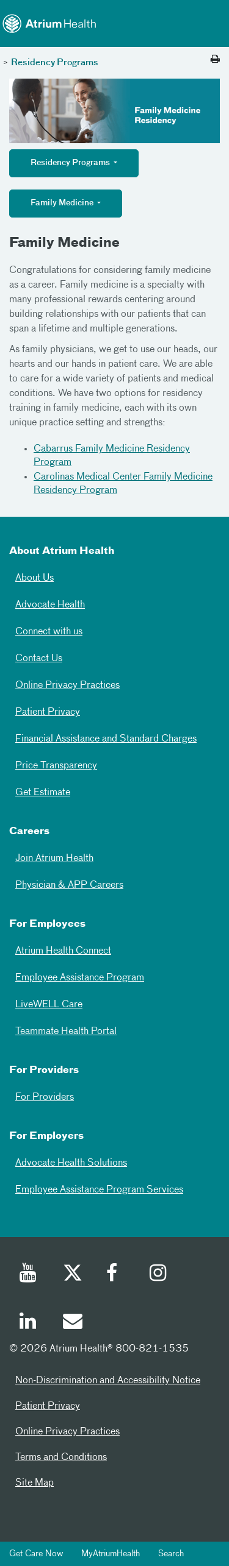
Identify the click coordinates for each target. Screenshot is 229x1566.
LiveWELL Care (48, 1005)
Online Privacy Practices (67, 685)
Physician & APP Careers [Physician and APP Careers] (69, 885)
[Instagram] (159, 1275)
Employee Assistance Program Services (99, 1190)
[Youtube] (28, 1275)
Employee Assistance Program (79, 978)
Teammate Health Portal (66, 1031)
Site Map (34, 1483)
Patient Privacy (47, 712)
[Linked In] (28, 1323)
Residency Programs (54, 62)
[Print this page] (215, 60)
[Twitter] (72, 1275)
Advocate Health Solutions (71, 1163)
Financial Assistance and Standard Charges (106, 739)
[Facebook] (115, 1275)
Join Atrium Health (54, 858)
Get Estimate (42, 793)
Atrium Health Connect (63, 951)
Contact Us (38, 659)
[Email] (72, 1323)
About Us (34, 578)
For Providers (44, 1097)
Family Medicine (63, 203)
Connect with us (48, 632)
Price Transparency (56, 766)
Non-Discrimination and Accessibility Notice (107, 1381)
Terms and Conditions (61, 1457)
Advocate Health (50, 605)
